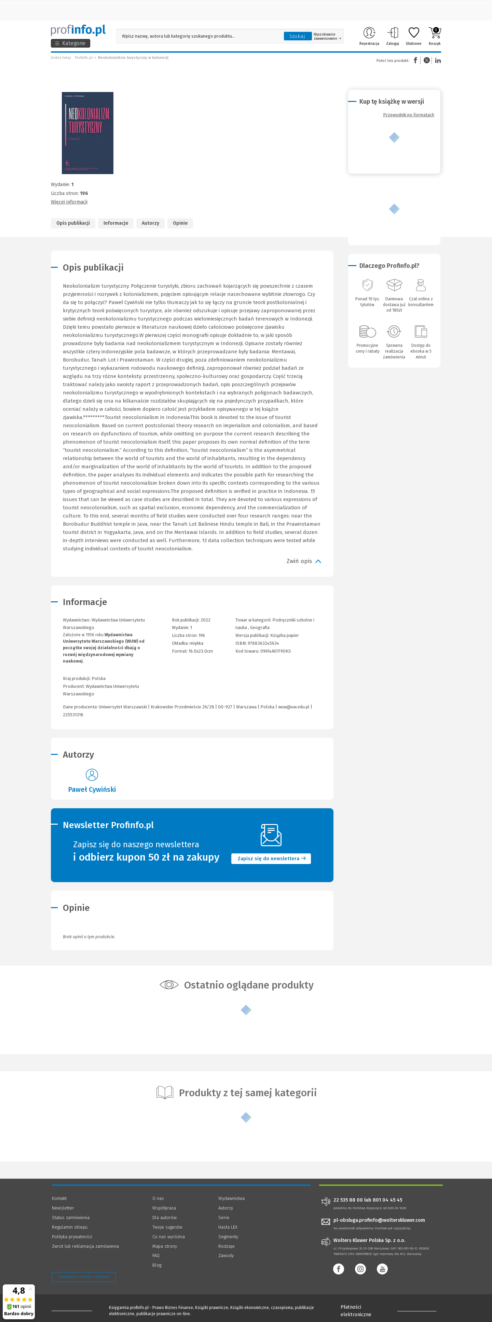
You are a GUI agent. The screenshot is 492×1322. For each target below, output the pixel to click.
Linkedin (437, 60)
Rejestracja (369, 36)
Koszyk (434, 36)
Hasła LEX (227, 1227)
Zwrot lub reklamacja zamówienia (85, 1246)
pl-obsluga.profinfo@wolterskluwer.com (379, 1220)
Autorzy (150, 223)
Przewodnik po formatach (408, 114)
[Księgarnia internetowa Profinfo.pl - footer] (71, 1309)
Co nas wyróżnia (168, 1236)
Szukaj (297, 36)
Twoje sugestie (167, 1227)
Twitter (427, 60)
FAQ (156, 1255)
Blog (156, 1265)
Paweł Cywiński (92, 789)
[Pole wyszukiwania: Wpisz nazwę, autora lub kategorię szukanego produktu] (198, 36)
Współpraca (164, 1207)
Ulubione (414, 36)
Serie (223, 1217)
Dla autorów (164, 1217)
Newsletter (63, 1207)
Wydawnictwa (231, 1198)
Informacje (116, 223)
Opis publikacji (73, 223)
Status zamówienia (71, 1217)
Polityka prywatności (72, 1236)
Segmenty (228, 1236)
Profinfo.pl (84, 57)
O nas (158, 1198)
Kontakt (59, 1198)
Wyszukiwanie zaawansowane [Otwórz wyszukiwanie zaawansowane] (327, 36)
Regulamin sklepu (69, 1227)
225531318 (73, 714)
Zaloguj (392, 36)
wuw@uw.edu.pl (294, 706)
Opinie (180, 223)
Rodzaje (226, 1246)
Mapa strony (164, 1246)
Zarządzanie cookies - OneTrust (84, 1277)
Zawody (226, 1255)
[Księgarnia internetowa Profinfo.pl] (78, 30)
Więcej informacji (69, 202)
